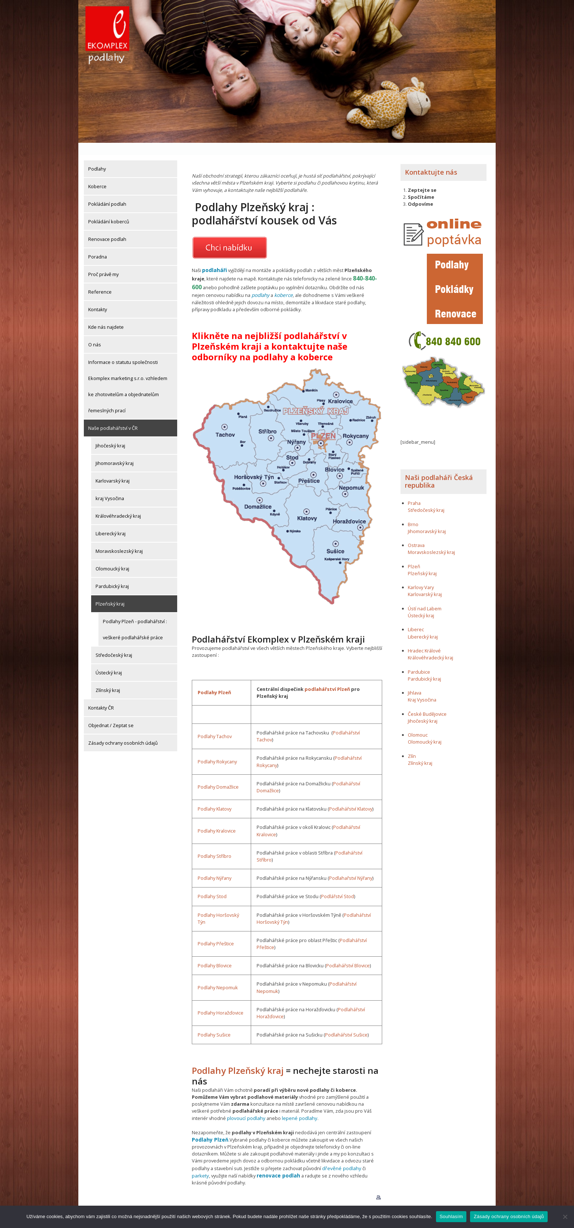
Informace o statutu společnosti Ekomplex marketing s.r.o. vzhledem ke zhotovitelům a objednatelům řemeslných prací (127, 374)
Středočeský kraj (114, 643)
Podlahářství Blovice (348, 952)
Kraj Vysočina (422, 687)
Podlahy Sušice (214, 1022)
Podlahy (97, 156)
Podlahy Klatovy (214, 796)
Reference (100, 279)
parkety (373, 1154)
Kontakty (97, 297)
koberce (282, 282)
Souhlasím (451, 1216)
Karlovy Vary (421, 575)
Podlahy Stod (212, 883)
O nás (94, 332)
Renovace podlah (107, 227)
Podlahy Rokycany (217, 748)
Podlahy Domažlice (218, 774)
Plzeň (414, 554)
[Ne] (565, 1216)
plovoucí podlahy (245, 1105)
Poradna (97, 244)
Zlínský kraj (108, 678)
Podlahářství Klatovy (350, 796)
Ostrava (416, 533)
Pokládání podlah (107, 192)
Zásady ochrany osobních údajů (123, 731)
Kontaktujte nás (431, 160)
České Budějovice (427, 702)
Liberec (416, 617)
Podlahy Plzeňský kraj (238, 1058)
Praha (414, 491)
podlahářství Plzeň (327, 676)
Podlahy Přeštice (216, 930)
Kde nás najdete (106, 315)
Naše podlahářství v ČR (113, 416)
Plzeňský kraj (110, 591)
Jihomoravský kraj (115, 451)
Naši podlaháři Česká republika (439, 469)
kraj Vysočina (110, 486)
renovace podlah (257, 1161)
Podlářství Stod (337, 883)
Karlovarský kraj (113, 468)
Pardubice (419, 659)
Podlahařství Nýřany (350, 865)
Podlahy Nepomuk (218, 974)
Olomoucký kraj (112, 556)
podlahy (260, 282)
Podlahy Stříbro (214, 843)
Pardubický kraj (112, 574)
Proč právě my (103, 262)
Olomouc (418, 722)
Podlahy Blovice (215, 952)
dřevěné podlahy (340, 1154)
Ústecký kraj (109, 660)
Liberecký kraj (111, 521)
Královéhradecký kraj (118, 503)
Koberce (97, 174)
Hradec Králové (424, 638)
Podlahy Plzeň (214, 679)
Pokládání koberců (108, 209)
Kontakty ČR (101, 695)
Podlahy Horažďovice (220, 1000)
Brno (413, 512)
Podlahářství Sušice (346, 1022)
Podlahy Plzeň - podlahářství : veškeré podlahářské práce (135, 617)
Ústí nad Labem (424, 596)
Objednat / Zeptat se (111, 713)
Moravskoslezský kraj (119, 539)
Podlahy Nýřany (214, 865)
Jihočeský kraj (110, 433)
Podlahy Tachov (215, 723)
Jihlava (414, 680)
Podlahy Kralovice (217, 818)
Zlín (412, 744)
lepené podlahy (297, 1105)
